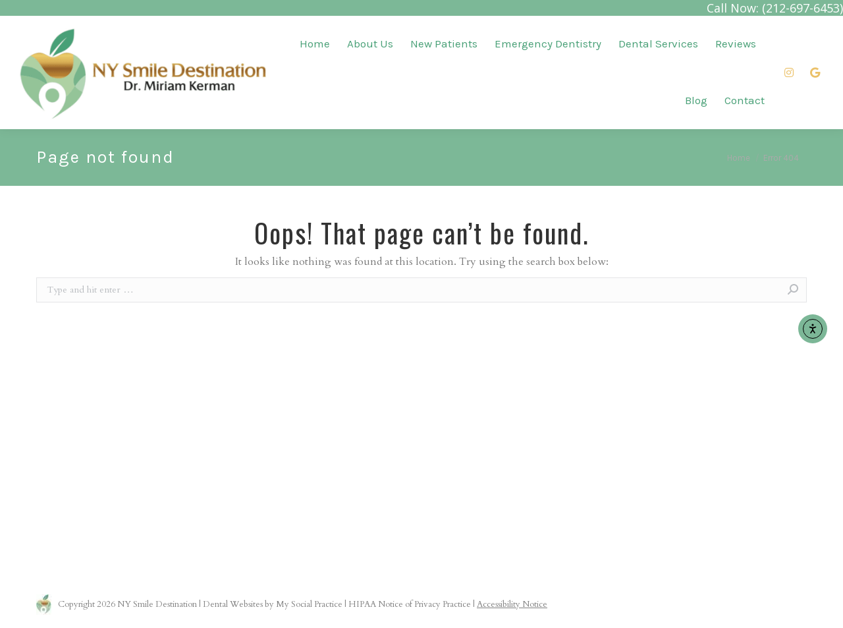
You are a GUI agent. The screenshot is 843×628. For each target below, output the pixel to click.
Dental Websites (233, 604)
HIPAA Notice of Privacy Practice (409, 604)
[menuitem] (315, 43)
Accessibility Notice (512, 604)
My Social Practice (308, 604)
